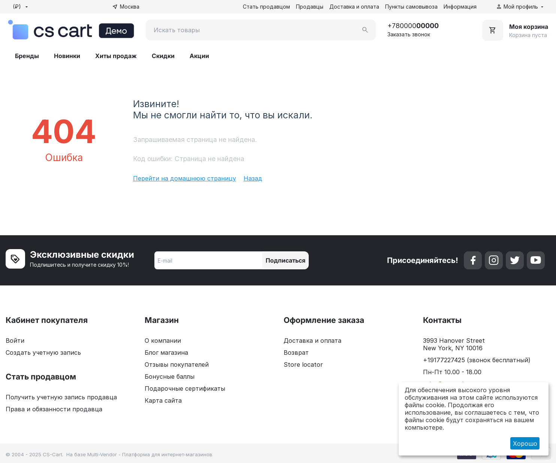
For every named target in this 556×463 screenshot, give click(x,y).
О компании (163, 340)
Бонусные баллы (169, 376)
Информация (460, 6)
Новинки (67, 56)
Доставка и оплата (354, 6)
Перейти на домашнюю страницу (184, 178)
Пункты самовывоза (411, 6)
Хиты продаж (116, 56)
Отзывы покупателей (177, 364)
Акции (199, 56)
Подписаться (285, 260)
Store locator (303, 364)
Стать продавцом (266, 6)
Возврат (296, 352)
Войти (15, 340)
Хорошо (525, 443)
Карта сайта (163, 400)
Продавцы (309, 6)
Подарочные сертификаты (185, 388)
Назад (253, 178)
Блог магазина (166, 352)
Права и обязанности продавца (54, 409)
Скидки (163, 56)
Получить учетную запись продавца (61, 397)
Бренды (27, 56)
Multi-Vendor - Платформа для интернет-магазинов (149, 454)
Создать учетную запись (43, 352)
